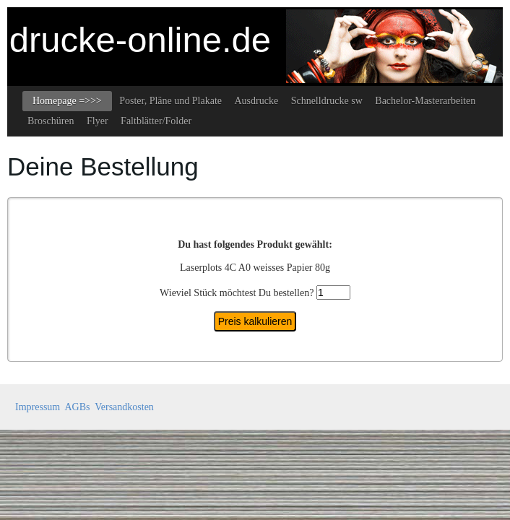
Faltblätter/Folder (156, 121)
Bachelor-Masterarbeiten (425, 100)
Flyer (97, 121)
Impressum (37, 407)
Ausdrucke (256, 100)
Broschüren (50, 121)
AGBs (77, 407)
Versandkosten (124, 407)
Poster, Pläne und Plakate (170, 100)
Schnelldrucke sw (327, 100)
